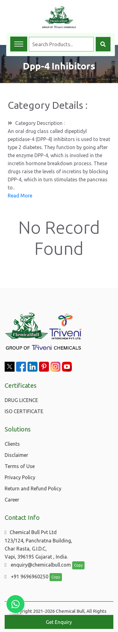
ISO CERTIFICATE (24, 411)
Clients (12, 444)
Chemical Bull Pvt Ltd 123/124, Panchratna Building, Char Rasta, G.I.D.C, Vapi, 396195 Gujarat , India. (38, 544)
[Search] (103, 44)
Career (12, 499)
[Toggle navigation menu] (18, 44)
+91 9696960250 (26, 576)
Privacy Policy (20, 477)
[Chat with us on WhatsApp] (15, 604)
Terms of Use (20, 466)
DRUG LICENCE (21, 400)
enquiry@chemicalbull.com (38, 565)
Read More (20, 195)
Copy (78, 565)
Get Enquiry (59, 622)
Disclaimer (16, 455)
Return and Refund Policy (33, 488)
